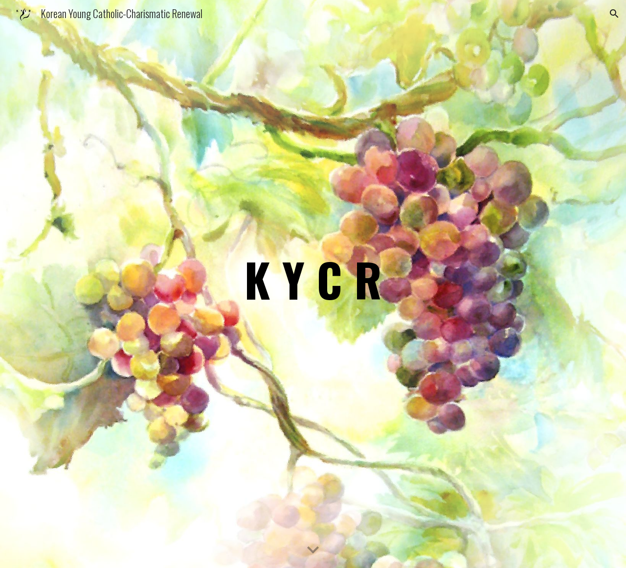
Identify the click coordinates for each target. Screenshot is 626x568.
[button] (614, 13)
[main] (313, 283)
